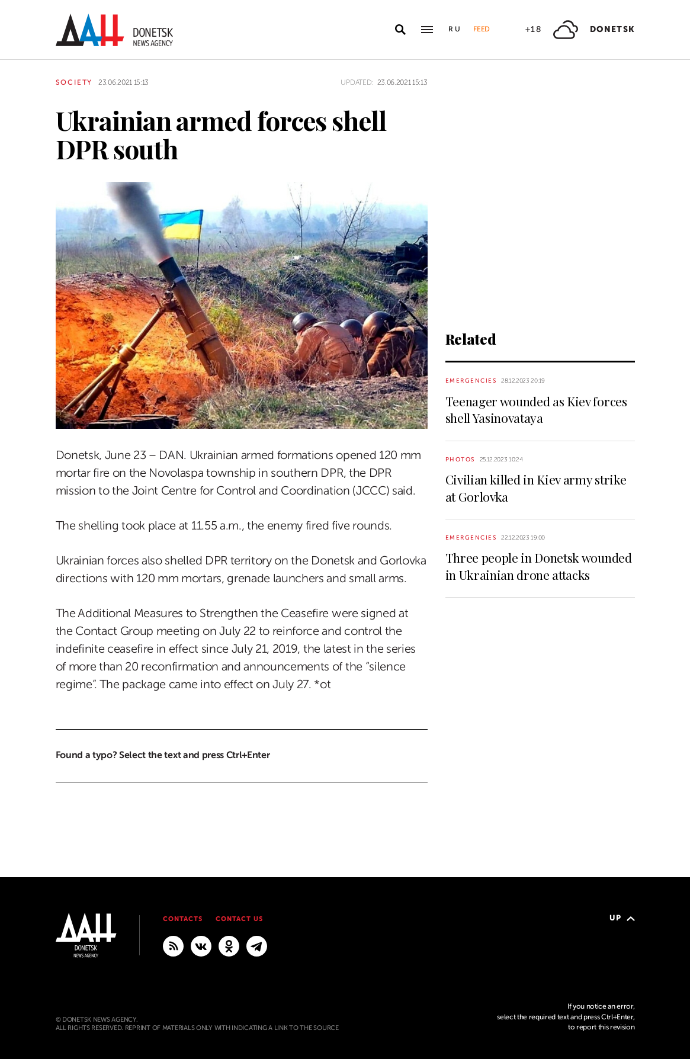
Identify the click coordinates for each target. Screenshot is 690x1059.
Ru (454, 29)
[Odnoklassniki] (229, 945)
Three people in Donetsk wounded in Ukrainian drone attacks (538, 565)
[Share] (34, 403)
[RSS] (173, 945)
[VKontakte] (201, 945)
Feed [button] (481, 29)
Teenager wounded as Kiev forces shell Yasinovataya (536, 409)
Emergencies (471, 380)
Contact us (239, 919)
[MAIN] (256, 945)
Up (622, 917)
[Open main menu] (427, 29)
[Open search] (400, 29)
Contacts (183, 919)
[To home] (114, 30)
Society (74, 82)
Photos (460, 459)
